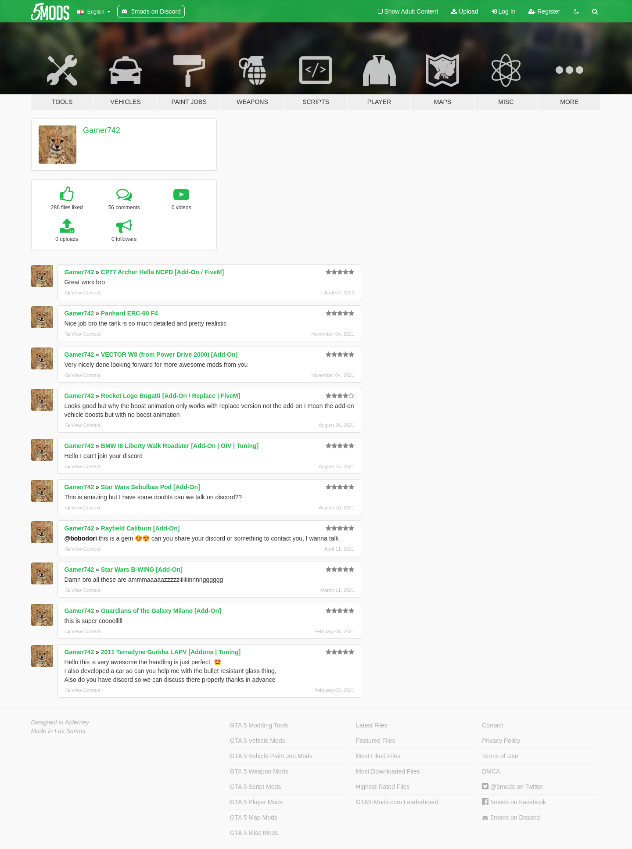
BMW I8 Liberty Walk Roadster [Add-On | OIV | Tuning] (180, 445)
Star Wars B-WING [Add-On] (142, 569)
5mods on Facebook (514, 802)
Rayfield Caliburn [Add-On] (140, 528)
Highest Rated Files (382, 786)
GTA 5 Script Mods (255, 786)
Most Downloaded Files (388, 771)
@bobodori (81, 538)
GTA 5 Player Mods (256, 802)
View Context (83, 292)
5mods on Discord (511, 817)
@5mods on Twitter (512, 787)
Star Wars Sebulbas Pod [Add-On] (150, 487)
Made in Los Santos (58, 730)
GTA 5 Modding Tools (259, 725)
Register (544, 11)
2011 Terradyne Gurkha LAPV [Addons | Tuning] (171, 652)
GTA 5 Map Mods (253, 817)
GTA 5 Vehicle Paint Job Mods (271, 755)
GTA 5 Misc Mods (254, 832)
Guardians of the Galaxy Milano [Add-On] (161, 610)
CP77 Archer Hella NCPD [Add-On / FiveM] (162, 272)
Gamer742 (101, 130)
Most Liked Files (378, 755)
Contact (492, 725)
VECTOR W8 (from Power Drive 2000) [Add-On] (169, 354)
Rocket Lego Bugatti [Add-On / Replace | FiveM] (170, 395)
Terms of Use (500, 755)
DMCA (491, 771)
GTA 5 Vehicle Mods (257, 740)
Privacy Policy (501, 740)
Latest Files (372, 725)
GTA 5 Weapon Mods (259, 771)
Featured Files (375, 740)
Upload (464, 11)
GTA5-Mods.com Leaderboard (397, 802)
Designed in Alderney (60, 722)
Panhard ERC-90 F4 (129, 313)
